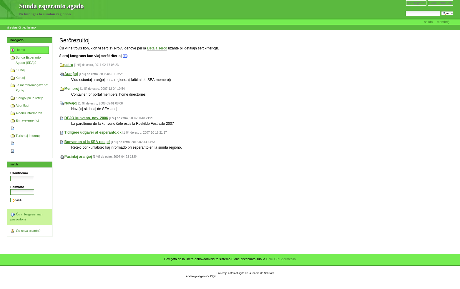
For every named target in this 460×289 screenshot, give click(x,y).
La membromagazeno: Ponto (32, 87)
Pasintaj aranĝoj (78, 157)
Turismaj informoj (28, 135)
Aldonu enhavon (440, 3)
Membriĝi (443, 22)
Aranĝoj (71, 74)
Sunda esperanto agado (9, 9)
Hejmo (31, 27)
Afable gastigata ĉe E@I (201, 276)
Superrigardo (416, 3)
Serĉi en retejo (405, 10)
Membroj (71, 89)
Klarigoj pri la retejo (29, 98)
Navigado (17, 40)
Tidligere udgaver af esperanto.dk (93, 132)
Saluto (429, 22)
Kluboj (20, 70)
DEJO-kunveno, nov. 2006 (86, 118)
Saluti (14, 164)
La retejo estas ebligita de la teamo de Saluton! (245, 273)
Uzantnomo (19, 173)
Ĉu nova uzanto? (25, 231)
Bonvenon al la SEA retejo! (87, 142)
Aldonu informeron (29, 113)
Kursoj (20, 77)
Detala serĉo (157, 48)
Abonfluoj (22, 105)
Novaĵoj (70, 103)
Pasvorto (17, 187)
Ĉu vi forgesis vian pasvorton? (26, 216)
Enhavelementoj (27, 120)
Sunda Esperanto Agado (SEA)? (28, 60)
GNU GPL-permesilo (281, 259)
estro (68, 65)
